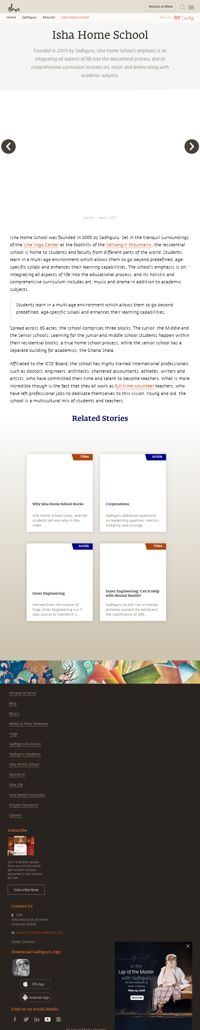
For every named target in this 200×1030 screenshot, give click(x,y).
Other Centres (23, 942)
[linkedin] (5, 236)
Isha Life (16, 785)
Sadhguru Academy (25, 754)
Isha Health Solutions (27, 795)
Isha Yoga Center (41, 244)
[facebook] (5, 218)
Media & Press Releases (28, 724)
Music (14, 713)
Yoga (13, 734)
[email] (5, 244)
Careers (15, 815)
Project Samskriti (23, 805)
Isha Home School (24, 764)
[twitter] (5, 227)
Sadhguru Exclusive (25, 744)
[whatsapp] (7, 209)
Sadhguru (29, 17)
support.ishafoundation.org (39, 932)
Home (11, 17)
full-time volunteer (134, 386)
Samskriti (17, 774)
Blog (12, 703)
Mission (49, 17)
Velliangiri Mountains (129, 244)
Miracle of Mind (22, 693)
